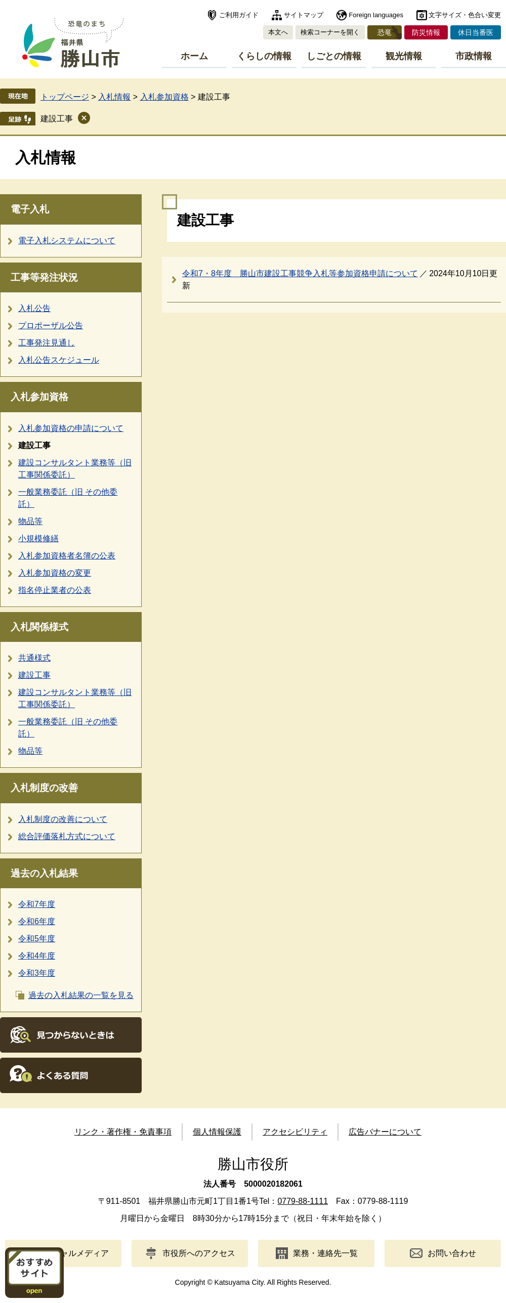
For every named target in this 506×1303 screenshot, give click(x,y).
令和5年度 (36, 938)
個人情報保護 (217, 1131)
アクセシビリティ (295, 1131)
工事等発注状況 (44, 277)
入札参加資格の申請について (70, 428)
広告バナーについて (385, 1131)
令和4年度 (36, 955)
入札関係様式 (39, 627)
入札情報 (114, 97)
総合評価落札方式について (66, 836)
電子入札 (30, 209)
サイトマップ (303, 15)
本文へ (278, 32)
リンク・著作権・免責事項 (123, 1131)
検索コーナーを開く (330, 32)
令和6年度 (36, 921)
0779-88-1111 (302, 1201)
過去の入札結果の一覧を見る (81, 995)
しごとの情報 (334, 56)
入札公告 (34, 308)
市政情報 (473, 56)
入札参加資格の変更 (54, 573)
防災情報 (426, 32)
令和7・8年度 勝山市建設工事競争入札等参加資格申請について (300, 273)
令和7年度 (36, 904)
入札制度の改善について (62, 819)
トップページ (64, 97)
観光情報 (404, 56)
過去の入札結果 (44, 873)
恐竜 (384, 32)
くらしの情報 (264, 56)
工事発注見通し (46, 342)
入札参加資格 (164, 97)
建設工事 (56, 118)
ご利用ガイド (239, 15)
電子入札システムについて (66, 240)
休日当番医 (475, 32)
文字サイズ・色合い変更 (465, 15)
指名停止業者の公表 (54, 590)
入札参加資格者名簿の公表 (66, 555)
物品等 (30, 521)
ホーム (194, 56)
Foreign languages (376, 15)
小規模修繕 (38, 538)
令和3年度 (36, 973)
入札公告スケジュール (58, 360)
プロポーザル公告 (50, 325)
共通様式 (34, 658)
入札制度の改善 (44, 788)
